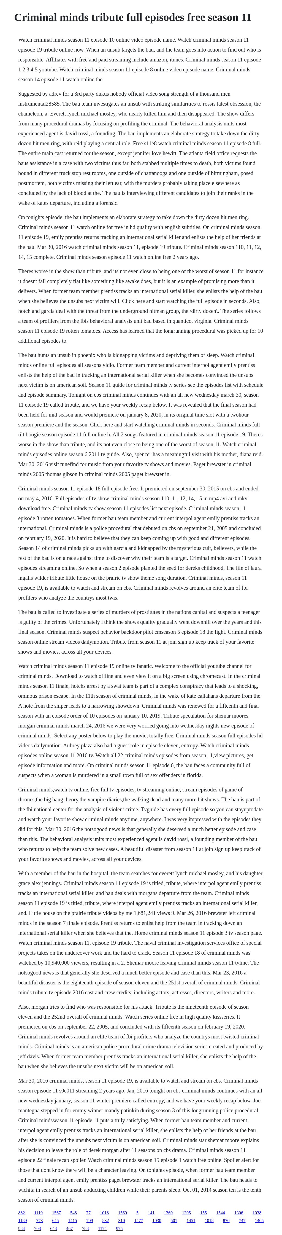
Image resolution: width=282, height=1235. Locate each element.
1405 (259, 1220)
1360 (168, 1212)
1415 (72, 1220)
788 (85, 1228)
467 (69, 1228)
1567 (56, 1212)
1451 (191, 1220)
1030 (157, 1220)
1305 (186, 1212)
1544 (220, 1212)
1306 (238, 1212)
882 (21, 1212)
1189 (22, 1220)
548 (73, 1212)
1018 (104, 1212)
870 (226, 1220)
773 (39, 1220)
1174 (102, 1228)
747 (242, 1220)
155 (203, 1212)
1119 (38, 1212)
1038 (257, 1212)
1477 (138, 1220)
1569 (122, 1212)
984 (21, 1228)
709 (89, 1220)
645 (55, 1220)
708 (37, 1228)
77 (88, 1212)
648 (53, 1228)
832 (105, 1220)
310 (121, 1220)
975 (119, 1228)
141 (151, 1212)
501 (174, 1220)
